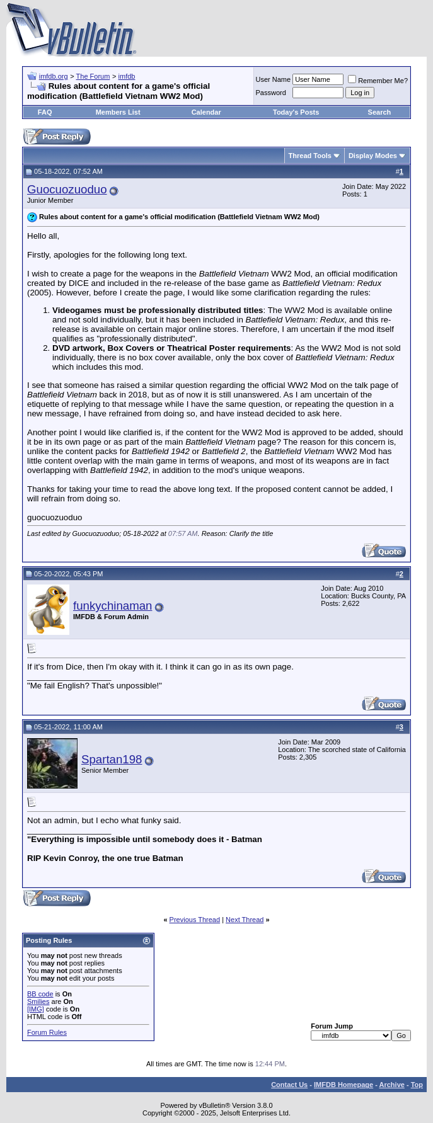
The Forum (93, 76)
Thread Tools (310, 155)
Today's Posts (296, 112)
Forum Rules (47, 1032)
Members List (118, 112)
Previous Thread (195, 919)
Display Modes (373, 155)
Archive (392, 1084)
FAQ (45, 112)
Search (379, 112)
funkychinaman (112, 605)
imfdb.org (53, 76)
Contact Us (289, 1084)
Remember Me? (378, 80)
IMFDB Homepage (343, 1084)
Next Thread (244, 919)
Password (271, 92)
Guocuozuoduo (67, 189)
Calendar (206, 112)
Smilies (38, 1001)
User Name (273, 79)
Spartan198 (111, 759)
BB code (40, 994)
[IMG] (35, 1009)
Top (417, 1084)
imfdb (127, 76)
